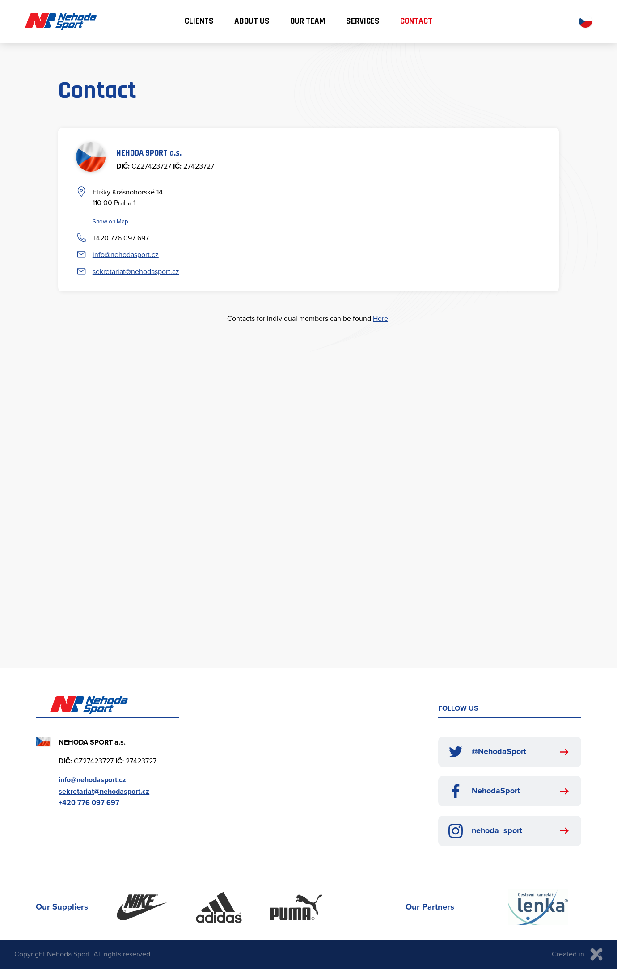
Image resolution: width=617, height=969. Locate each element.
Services (363, 21)
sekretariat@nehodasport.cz (136, 271)
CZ (585, 21)
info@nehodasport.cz (126, 254)
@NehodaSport (487, 752)
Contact (416, 21)
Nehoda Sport (61, 21)
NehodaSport (484, 791)
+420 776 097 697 (121, 238)
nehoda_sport (485, 831)
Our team (307, 21)
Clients (199, 21)
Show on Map (110, 221)
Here (380, 318)
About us (252, 21)
